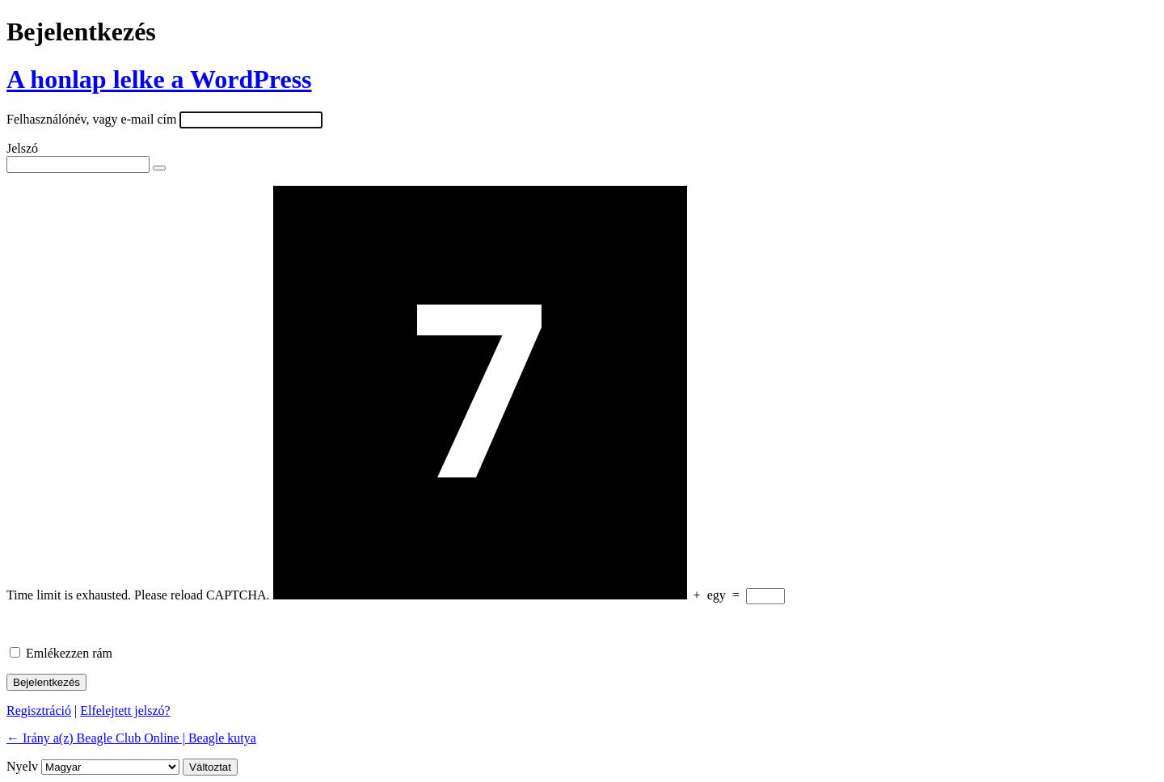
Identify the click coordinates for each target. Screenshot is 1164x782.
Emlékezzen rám (69, 653)
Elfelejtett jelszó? (125, 710)
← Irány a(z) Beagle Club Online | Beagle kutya (131, 738)
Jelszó (22, 148)
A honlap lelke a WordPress (159, 79)
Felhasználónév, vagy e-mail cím (91, 119)
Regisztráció (38, 710)
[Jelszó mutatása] (159, 168)
